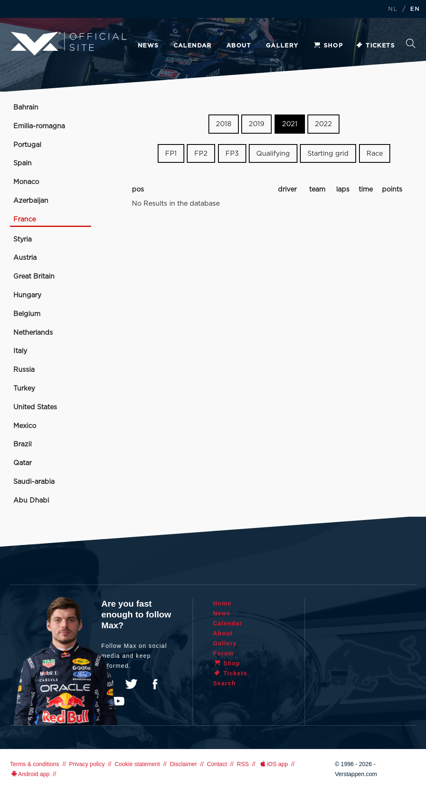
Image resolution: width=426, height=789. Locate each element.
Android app (30, 774)
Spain (22, 163)
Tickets (375, 46)
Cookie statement (137, 764)
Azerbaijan (30, 200)
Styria (22, 239)
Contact (217, 764)
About (238, 46)
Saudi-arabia (33, 481)
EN (415, 9)
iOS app (273, 764)
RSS (243, 764)
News (148, 46)
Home (222, 603)
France (24, 219)
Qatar (22, 463)
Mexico (24, 426)
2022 (323, 124)
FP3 (232, 153)
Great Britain (33, 276)
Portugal (27, 145)
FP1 (171, 153)
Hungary (27, 295)
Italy (20, 351)
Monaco (26, 182)
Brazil (22, 444)
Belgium (26, 314)
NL (392, 9)
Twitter (131, 684)
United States (35, 407)
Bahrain (25, 107)
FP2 (201, 153)
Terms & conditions (34, 764)
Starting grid (328, 153)
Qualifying (273, 153)
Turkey (24, 388)
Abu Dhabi (31, 500)
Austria (25, 257)
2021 (289, 124)
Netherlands (33, 332)
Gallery (282, 46)
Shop (328, 46)
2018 (223, 124)
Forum (223, 653)
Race (375, 153)
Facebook (154, 684)
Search (410, 43)
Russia (24, 369)
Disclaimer (183, 764)
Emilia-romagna (39, 126)
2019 (256, 124)
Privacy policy (87, 764)
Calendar (192, 46)
